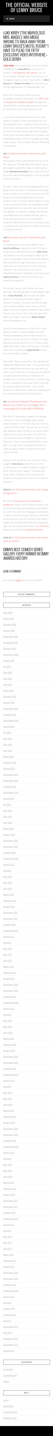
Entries (8, 1406)
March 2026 (8, 618)
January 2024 (9, 768)
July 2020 (7, 1014)
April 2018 (7, 1176)
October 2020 (9, 996)
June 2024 (7, 738)
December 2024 (10, 708)
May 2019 (7, 1098)
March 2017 (8, 1254)
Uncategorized (10, 1375)
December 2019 (10, 1056)
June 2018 (7, 1164)
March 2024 (8, 756)
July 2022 (7, 870)
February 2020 (9, 1044)
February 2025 (9, 696)
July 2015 (7, 1320)
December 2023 (10, 774)
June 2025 (7, 672)
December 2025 (10, 636)
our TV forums (42, 526)
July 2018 (7, 1158)
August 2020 (8, 1008)
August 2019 (8, 1080)
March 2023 (8, 828)
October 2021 (9, 924)
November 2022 (10, 846)
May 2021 (7, 954)
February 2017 (9, 1260)
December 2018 (10, 1128)
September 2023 (11, 792)
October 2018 (9, 1140)
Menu (10, 18)
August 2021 (8, 936)
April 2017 (7, 1248)
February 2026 (9, 624)
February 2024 (9, 762)
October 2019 (9, 1068)
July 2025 (7, 666)
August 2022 (8, 864)
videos (6, 1381)
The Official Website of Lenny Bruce (26, 7)
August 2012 (8, 1350)
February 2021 (9, 972)
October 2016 (9, 1284)
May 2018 (7, 1170)
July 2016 (7, 1302)
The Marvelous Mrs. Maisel (25, 72)
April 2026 (7, 612)
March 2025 (8, 690)
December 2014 (10, 1326)
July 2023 (7, 804)
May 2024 (7, 744)
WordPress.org (10, 1418)
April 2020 (7, 1032)
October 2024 (9, 714)
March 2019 (8, 1110)
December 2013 (10, 1338)
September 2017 (11, 1218)
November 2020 (10, 990)
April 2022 (7, 888)
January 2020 (9, 1050)
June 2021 (7, 948)
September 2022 (11, 858)
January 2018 (9, 1194)
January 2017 (9, 1266)
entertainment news (34, 529)
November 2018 (10, 1134)
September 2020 (11, 1002)
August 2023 (8, 798)
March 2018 (8, 1182)
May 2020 (7, 1026)
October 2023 (9, 786)
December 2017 (10, 1200)
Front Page (8, 1369)
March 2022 (8, 894)
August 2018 (8, 1152)
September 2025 (11, 654)
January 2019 (9, 1122)
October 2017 (9, 1212)
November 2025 (10, 642)
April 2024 (7, 750)
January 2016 (9, 1308)
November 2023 (10, 780)
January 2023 (9, 834)
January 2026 (9, 630)
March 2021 (8, 966)
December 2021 (10, 912)
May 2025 (7, 678)
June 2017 (7, 1236)
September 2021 (11, 930)
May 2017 (7, 1242)
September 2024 (11, 720)
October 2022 (9, 852)
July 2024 (7, 732)
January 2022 (9, 906)
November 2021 (10, 918)
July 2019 (7, 1086)
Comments (10, 1412)
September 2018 (11, 1146)
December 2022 (10, 840)
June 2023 (7, 810)
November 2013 (10, 1344)
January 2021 (9, 978)
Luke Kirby (8, 65)
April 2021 (7, 960)
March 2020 (8, 1038)
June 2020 (7, 1020)
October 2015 (9, 1314)
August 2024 (8, 726)
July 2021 (7, 942)
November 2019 (10, 1062)
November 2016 (10, 1278)
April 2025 (7, 684)
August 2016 (8, 1296)
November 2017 (10, 1206)
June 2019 (7, 1092)
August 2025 (8, 660)
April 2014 (7, 1332)
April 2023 (7, 822)
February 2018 (9, 1188)
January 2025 (9, 702)
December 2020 (10, 984)
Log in (6, 1400)
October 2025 (9, 648)
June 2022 (7, 876)
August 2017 (8, 1224)
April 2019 (7, 1104)
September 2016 (11, 1290)
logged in (19, 580)
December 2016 (10, 1272)
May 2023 (7, 816)
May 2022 (7, 882)
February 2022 (9, 900)
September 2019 (11, 1074)
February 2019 (9, 1116)
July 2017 (7, 1230)
